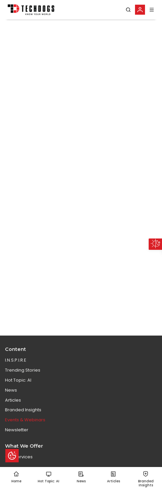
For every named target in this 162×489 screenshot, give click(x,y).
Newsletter (16, 430)
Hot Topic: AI (18, 380)
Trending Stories (22, 370)
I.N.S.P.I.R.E (15, 360)
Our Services (19, 457)
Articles (13, 400)
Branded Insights (23, 410)
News (11, 390)
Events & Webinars (25, 420)
